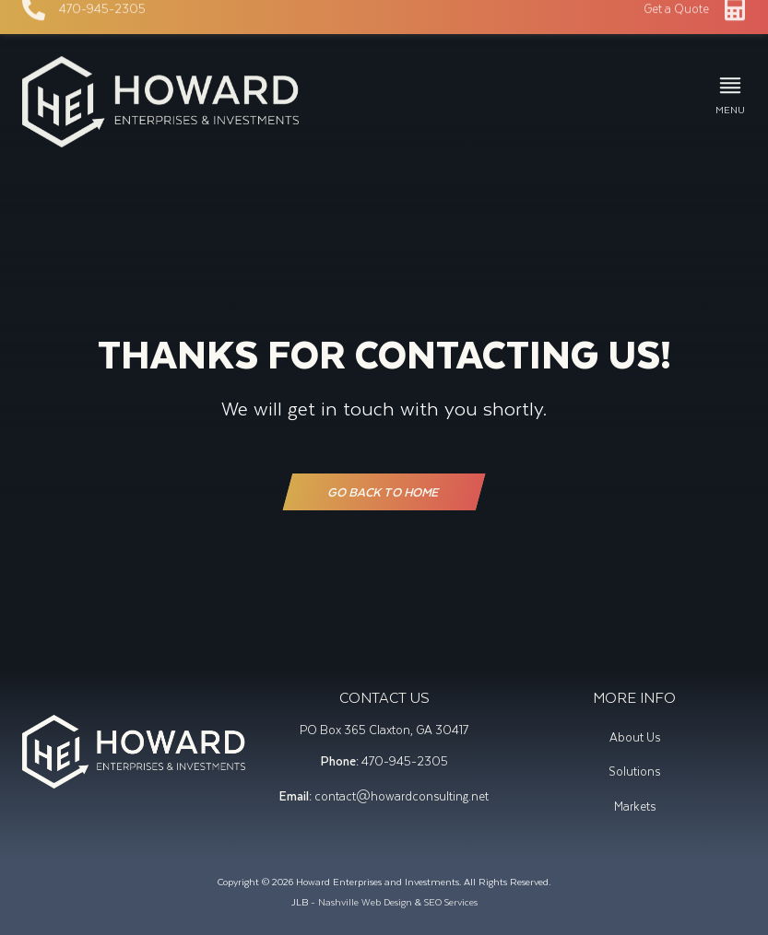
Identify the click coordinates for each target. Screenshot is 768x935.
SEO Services (451, 901)
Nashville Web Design (365, 901)
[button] (730, 96)
